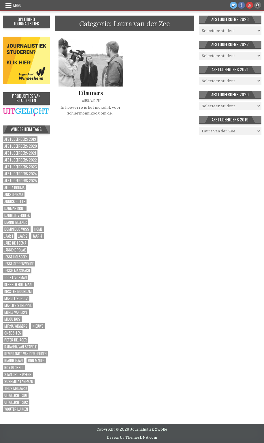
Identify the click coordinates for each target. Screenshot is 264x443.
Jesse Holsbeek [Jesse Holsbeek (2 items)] (15, 257)
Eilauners (91, 93)
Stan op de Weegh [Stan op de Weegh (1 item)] (17, 374)
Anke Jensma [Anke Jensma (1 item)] (13, 194)
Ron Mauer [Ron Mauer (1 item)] (36, 360)
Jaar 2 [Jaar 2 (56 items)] (23, 236)
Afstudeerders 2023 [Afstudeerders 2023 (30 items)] (20, 167)
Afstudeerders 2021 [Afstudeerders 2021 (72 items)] (20, 153)
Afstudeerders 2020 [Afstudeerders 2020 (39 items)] (20, 146)
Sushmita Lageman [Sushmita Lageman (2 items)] (18, 381)
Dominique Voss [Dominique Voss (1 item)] (16, 229)
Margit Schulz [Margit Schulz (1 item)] (16, 298)
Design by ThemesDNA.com (132, 438)
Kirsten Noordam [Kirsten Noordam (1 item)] (18, 291)
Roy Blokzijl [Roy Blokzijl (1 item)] (14, 367)
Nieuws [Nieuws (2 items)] (38, 326)
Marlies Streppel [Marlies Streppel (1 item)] (18, 305)
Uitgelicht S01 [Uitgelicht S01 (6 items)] (15, 395)
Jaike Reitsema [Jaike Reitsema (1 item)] (15, 243)
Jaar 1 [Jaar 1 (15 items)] (8, 236)
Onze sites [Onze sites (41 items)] (12, 333)
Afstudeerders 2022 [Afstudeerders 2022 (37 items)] (20, 160)
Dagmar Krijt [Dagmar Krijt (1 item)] (14, 208)
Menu (17, 5)
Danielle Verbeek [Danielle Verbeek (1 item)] (17, 215)
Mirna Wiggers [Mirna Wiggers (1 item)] (15, 326)
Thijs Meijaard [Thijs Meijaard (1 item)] (15, 388)
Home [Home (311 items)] (38, 229)
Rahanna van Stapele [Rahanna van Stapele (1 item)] (20, 347)
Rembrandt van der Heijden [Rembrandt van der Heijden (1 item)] (25, 353)
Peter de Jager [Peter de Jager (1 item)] (15, 340)
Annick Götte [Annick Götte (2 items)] (14, 201)
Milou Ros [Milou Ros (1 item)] (12, 319)
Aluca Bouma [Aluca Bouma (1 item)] (14, 187)
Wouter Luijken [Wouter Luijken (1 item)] (16, 409)
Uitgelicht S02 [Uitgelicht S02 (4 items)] (16, 402)
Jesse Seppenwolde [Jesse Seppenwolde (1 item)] (19, 263)
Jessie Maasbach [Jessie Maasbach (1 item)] (17, 270)
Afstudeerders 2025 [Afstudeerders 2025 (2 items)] (20, 180)
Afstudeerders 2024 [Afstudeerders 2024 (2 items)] (20, 174)
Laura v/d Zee (91, 100)
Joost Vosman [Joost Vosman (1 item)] (15, 277)
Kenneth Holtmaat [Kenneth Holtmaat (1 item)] (18, 284)
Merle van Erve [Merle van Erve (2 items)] (15, 312)
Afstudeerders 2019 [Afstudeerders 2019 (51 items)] (20, 139)
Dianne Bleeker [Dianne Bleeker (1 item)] (15, 222)
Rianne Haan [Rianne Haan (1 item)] (13, 360)
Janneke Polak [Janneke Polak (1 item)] (15, 250)
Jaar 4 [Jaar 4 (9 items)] (37, 236)
